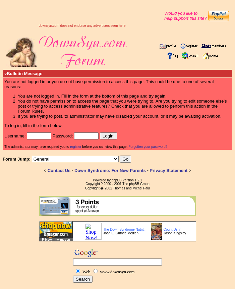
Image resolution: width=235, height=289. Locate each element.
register (75, 147)
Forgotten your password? (147, 147)
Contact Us (59, 170)
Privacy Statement (169, 170)
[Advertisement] (82, 14)
